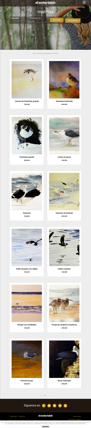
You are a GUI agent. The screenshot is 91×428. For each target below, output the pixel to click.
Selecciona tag (35, 18)
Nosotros (13, 416)
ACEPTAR (45, 426)
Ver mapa (73, 20)
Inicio (34, 53)
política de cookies (54, 423)
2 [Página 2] (45, 395)
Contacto (22, 416)
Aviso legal (77, 416)
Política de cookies (74, 419)
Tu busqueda (14, 18)
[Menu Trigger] (84, 2)
